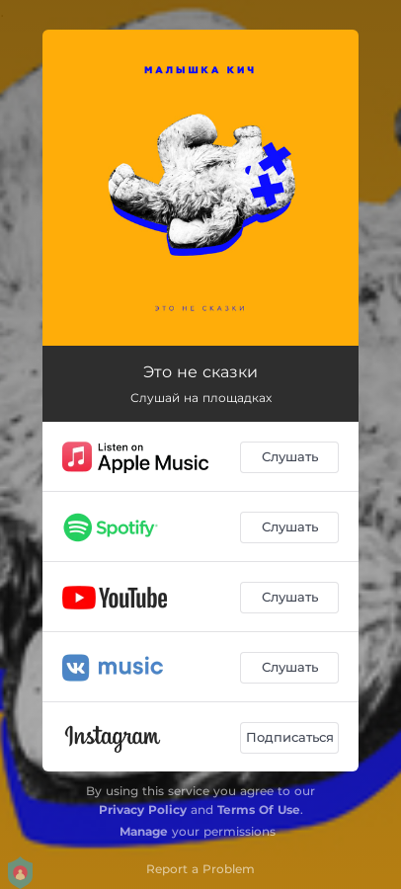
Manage (144, 831)
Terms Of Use (258, 809)
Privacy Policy (143, 809)
